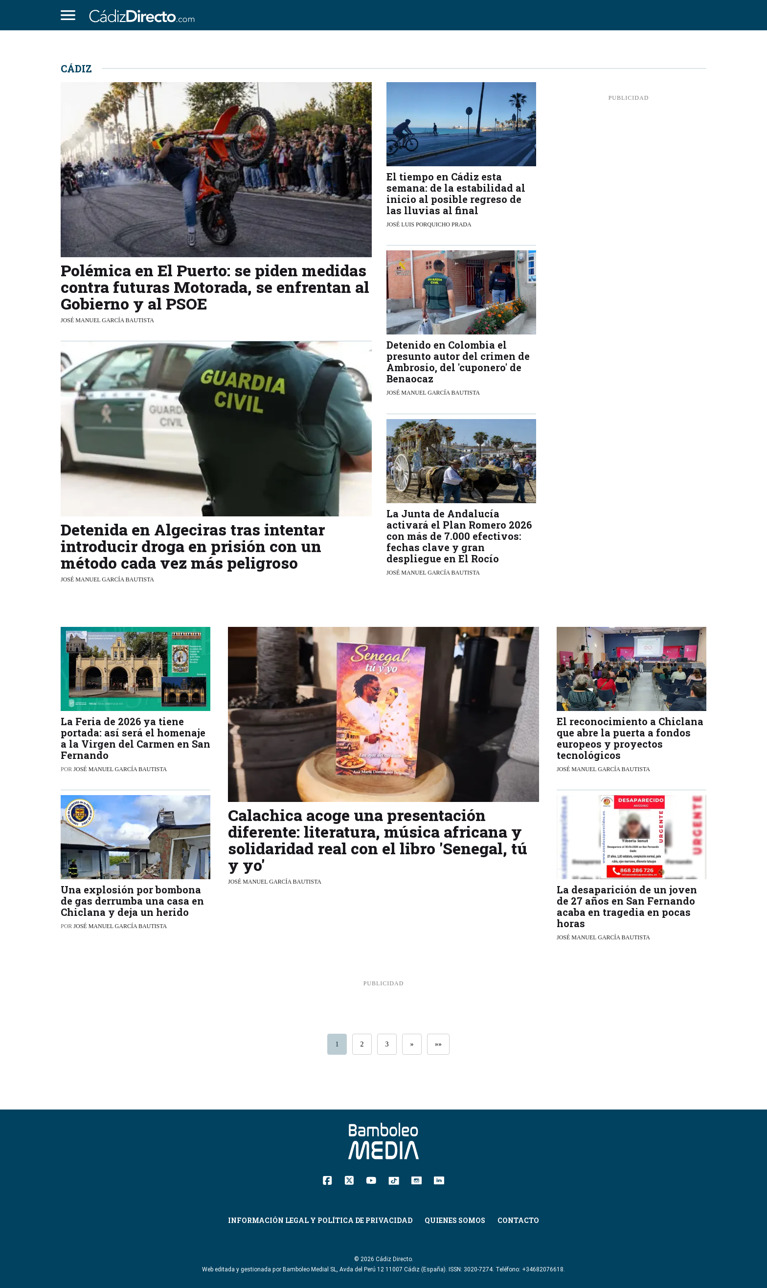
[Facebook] (327, 1180)
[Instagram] (416, 1180)
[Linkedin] (439, 1180)
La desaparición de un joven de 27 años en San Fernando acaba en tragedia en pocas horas (627, 906)
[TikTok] (393, 1180)
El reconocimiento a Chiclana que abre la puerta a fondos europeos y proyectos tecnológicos (630, 738)
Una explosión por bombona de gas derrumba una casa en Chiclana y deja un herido (132, 900)
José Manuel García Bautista (107, 320)
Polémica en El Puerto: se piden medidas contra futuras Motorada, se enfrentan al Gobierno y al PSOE (215, 287)
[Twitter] (349, 1180)
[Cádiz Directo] (144, 15)
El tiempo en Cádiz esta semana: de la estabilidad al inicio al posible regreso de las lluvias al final (455, 193)
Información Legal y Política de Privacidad (320, 1220)
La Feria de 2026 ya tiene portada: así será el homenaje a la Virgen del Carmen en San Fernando (135, 738)
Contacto (518, 1220)
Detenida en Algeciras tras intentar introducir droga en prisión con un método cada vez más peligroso (193, 546)
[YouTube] (371, 1180)
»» (438, 1044)
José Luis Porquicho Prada (429, 224)
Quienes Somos (455, 1220)
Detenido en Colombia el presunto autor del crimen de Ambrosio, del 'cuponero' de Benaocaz (458, 361)
